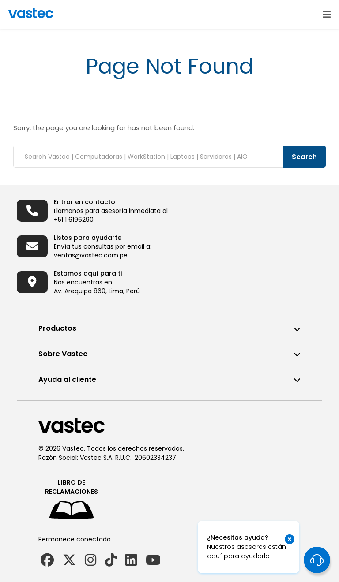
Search (304, 156)
